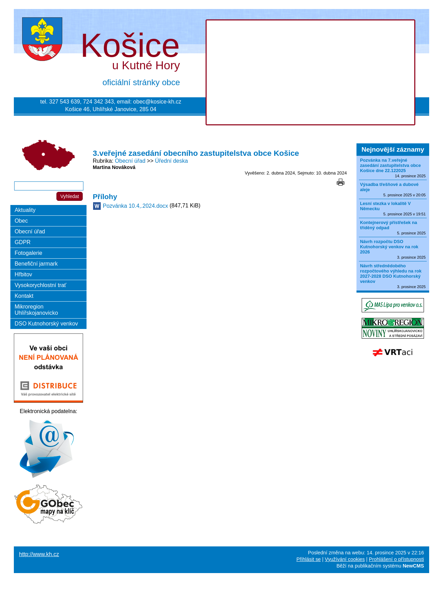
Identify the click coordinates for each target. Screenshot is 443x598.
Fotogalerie (28, 253)
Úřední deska (171, 161)
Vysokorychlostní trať (40, 285)
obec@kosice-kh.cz (157, 102)
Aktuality (25, 210)
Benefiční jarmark (36, 264)
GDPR (22, 242)
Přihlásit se (308, 559)
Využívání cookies (345, 559)
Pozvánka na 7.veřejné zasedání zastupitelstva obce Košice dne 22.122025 (390, 165)
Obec (21, 221)
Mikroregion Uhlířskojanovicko (36, 310)
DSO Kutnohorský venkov (46, 324)
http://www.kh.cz (39, 554)
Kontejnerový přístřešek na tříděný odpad (388, 225)
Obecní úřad (130, 161)
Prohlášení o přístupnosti (396, 559)
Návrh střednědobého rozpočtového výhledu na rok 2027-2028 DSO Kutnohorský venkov (391, 273)
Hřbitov (23, 274)
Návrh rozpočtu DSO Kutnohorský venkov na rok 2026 (389, 247)
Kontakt (24, 296)
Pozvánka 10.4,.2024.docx (135, 206)
